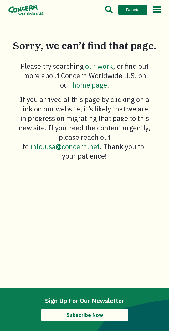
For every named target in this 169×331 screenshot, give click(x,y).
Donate (133, 10)
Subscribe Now (84, 315)
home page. (90, 85)
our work (99, 66)
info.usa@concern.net (65, 146)
